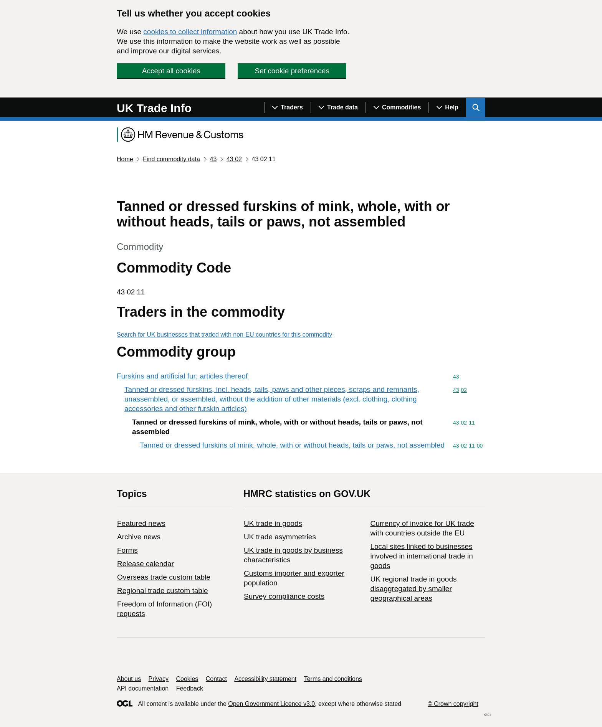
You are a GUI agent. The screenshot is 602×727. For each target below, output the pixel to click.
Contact (216, 679)
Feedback (189, 688)
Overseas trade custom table (163, 577)
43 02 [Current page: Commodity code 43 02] (234, 159)
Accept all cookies (171, 71)
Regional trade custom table (162, 591)
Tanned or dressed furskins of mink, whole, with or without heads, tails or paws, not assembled (292, 445)
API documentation (143, 688)
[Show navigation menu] (287, 107)
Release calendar (145, 564)
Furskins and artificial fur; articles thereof (182, 376)
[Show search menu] (475, 107)
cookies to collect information (190, 32)
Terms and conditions (333, 679)
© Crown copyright (453, 704)
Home (125, 159)
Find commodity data (171, 159)
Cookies (187, 679)
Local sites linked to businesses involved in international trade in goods (421, 556)
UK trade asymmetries (280, 537)
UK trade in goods (273, 523)
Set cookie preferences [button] (292, 71)
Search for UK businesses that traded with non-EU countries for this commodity (224, 334)
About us (129, 679)
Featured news (141, 523)
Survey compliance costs (284, 596)
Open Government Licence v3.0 (271, 704)
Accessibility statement (265, 679)
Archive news (138, 537)
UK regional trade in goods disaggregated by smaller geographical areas (413, 588)
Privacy (159, 679)
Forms (127, 550)
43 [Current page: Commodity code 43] (213, 159)
